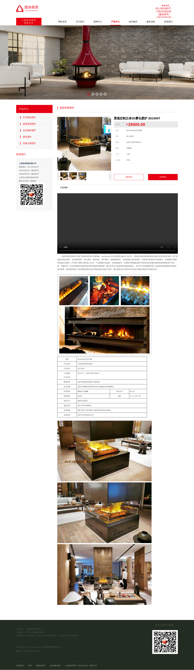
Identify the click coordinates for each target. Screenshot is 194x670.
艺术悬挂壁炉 (28, 117)
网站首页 (62, 21)
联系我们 (168, 21)
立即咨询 (128, 177)
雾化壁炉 (26, 137)
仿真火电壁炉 (28, 143)
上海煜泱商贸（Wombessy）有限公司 (81, 665)
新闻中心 (97, 21)
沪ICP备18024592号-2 (31, 651)
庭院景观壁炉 (28, 124)
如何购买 (133, 21)
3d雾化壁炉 (41, 665)
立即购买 (162, 177)
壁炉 (30, 665)
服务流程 (150, 21)
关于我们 (80, 21)
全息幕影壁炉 (28, 130)
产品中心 (115, 21)
